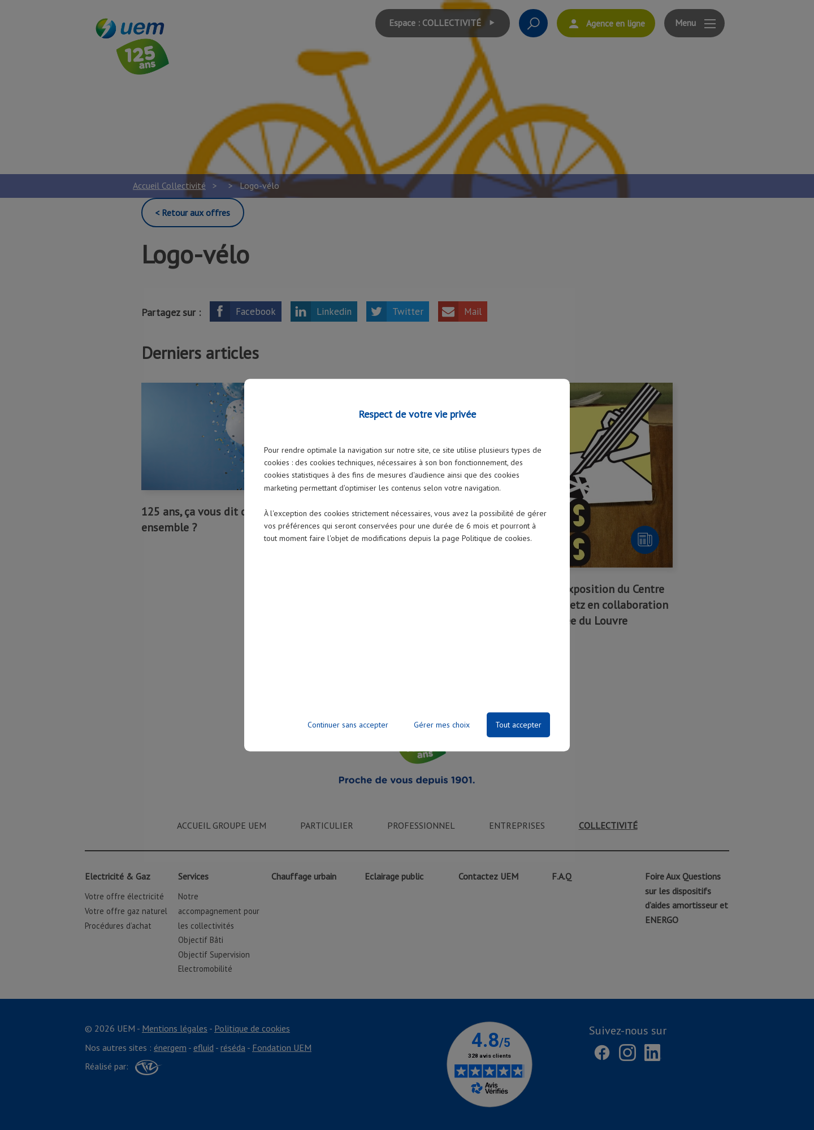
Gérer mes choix (442, 725)
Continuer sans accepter (348, 725)
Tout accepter (518, 725)
